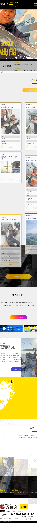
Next (35, 34)
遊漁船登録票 (15, 518)
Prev (2, 34)
